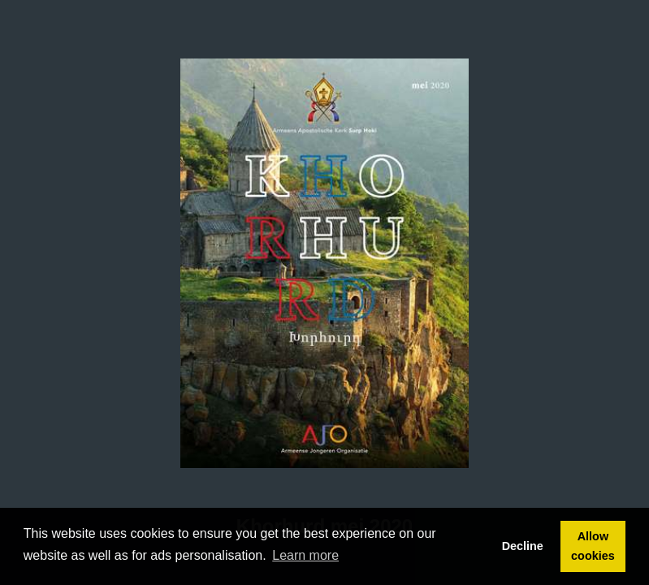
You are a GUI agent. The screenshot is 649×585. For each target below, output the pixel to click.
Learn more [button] (305, 555)
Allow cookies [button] (593, 546)
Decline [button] (522, 546)
